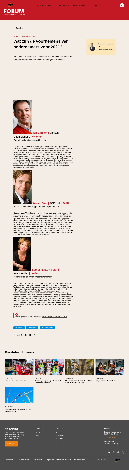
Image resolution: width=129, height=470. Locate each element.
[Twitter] (35, 335)
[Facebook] (26, 335)
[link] (19, 372)
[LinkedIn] (30, 335)
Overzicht (18, 28)
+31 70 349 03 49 (112, 438)
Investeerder (20, 273)
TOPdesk (55, 203)
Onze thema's (63, 5)
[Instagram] (118, 452)
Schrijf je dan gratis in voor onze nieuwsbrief (54, 316)
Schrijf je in (11, 444)
